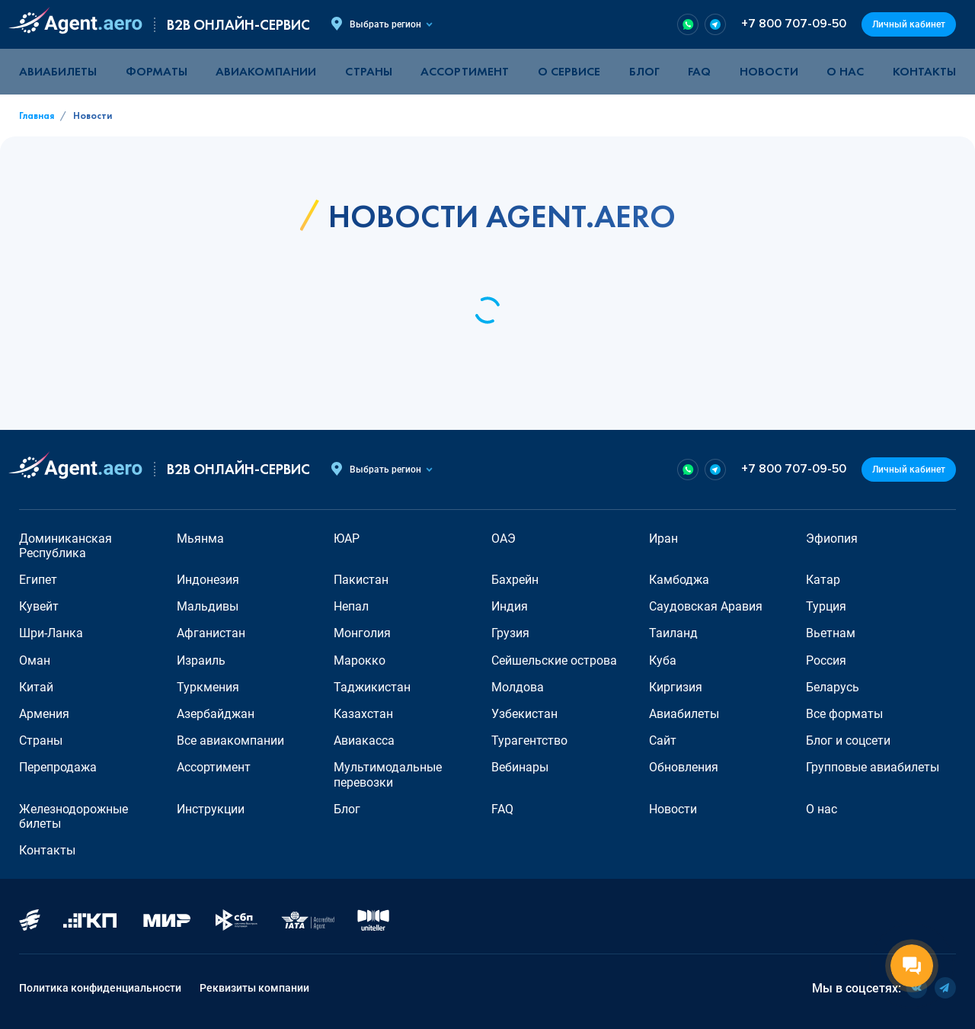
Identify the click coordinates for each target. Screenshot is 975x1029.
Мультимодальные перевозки (388, 774)
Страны (40, 740)
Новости (769, 71)
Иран (663, 538)
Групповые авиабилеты (872, 767)
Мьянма (200, 538)
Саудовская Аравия (705, 606)
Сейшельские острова (554, 660)
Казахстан (363, 714)
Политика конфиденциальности (100, 988)
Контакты (924, 71)
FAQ (699, 71)
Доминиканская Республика (65, 545)
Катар (823, 579)
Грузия (510, 633)
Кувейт (39, 606)
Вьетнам (830, 633)
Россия (826, 660)
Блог (644, 71)
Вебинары (519, 767)
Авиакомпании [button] (266, 71)
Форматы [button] (156, 71)
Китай (36, 687)
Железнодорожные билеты (73, 816)
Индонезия (208, 579)
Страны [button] (368, 71)
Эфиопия (832, 538)
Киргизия (675, 687)
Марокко (359, 660)
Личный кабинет (908, 24)
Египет (38, 579)
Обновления (683, 767)
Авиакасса (364, 740)
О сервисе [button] (569, 71)
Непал (351, 606)
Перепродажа (58, 767)
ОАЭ (503, 538)
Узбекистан (524, 714)
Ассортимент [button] (464, 71)
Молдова (517, 687)
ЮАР (347, 538)
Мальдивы (207, 606)
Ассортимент (214, 767)
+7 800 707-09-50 (793, 24)
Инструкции (211, 809)
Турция (826, 606)
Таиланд (673, 633)
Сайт (662, 740)
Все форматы (844, 714)
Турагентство (529, 740)
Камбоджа (679, 579)
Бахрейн (515, 579)
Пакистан (361, 579)
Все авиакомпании (230, 740)
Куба (662, 660)
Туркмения (208, 687)
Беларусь (832, 687)
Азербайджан (215, 714)
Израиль (201, 660)
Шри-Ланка (51, 633)
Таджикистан (372, 687)
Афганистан (211, 633)
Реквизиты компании (254, 988)
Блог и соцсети (848, 740)
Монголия (362, 633)
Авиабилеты (58, 71)
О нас (845, 71)
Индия (509, 606)
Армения (44, 714)
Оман (34, 660)
